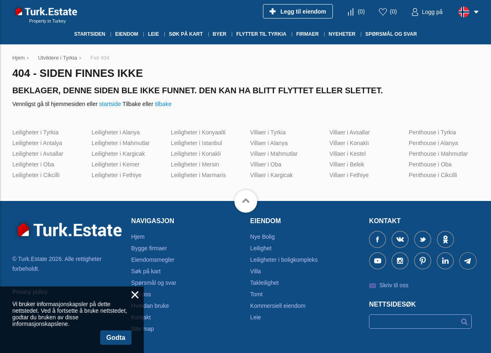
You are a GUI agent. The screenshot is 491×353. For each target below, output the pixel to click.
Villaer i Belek (347, 164)
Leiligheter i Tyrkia (35, 132)
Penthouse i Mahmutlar (438, 153)
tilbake (163, 104)
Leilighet (261, 248)
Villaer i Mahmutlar (274, 153)
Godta (115, 337)
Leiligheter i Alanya (116, 132)
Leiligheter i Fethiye (116, 175)
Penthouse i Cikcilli (433, 175)
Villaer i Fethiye (349, 175)
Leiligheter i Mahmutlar (121, 143)
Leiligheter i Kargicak (118, 153)
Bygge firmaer (149, 248)
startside (110, 104)
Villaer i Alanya (269, 143)
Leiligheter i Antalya (37, 143)
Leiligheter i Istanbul (196, 143)
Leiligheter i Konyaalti (198, 132)
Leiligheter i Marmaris (198, 175)
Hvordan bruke (150, 305)
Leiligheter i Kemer (116, 164)
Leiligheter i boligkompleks (284, 259)
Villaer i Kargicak (271, 175)
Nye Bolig (262, 236)
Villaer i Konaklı (349, 143)
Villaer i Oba (265, 164)
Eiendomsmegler (152, 259)
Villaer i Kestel (348, 153)
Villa (255, 271)
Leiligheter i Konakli (196, 153)
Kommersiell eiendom (278, 305)
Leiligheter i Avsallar (37, 153)
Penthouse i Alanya (433, 143)
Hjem (138, 236)
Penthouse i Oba (430, 164)
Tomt (256, 294)
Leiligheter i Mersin (195, 164)
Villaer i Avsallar (350, 132)
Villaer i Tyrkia (268, 132)
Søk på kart (146, 271)
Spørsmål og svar (153, 282)
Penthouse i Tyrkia (432, 132)
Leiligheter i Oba (33, 164)
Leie (255, 317)
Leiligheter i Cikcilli (36, 175)
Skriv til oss (393, 285)
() (361, 11)
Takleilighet (264, 282)
